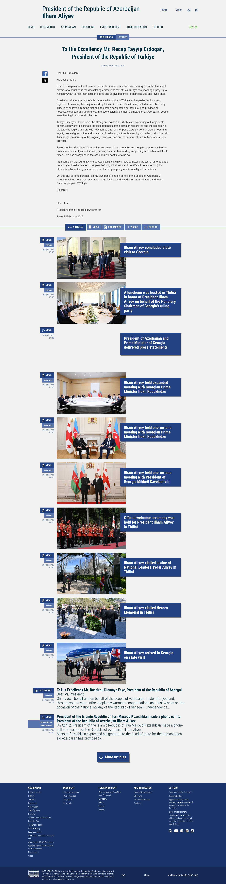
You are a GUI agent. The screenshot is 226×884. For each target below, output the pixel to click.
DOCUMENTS (47, 27)
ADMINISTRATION (136, 27)
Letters (122, 37)
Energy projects (34, 832)
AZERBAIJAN (68, 27)
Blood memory (34, 828)
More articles (115, 757)
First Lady (68, 803)
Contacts (137, 803)
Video (179, 10)
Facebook (185, 15)
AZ (189, 10)
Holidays (31, 814)
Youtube (179, 15)
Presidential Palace (142, 799)
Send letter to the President (180, 792)
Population (32, 803)
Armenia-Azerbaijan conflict (39, 817)
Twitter (191, 15)
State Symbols (34, 810)
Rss (196, 15)
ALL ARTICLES (75, 227)
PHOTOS (153, 227)
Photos (101, 806)
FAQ (123, 875)
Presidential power (71, 792)
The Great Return (35, 825)
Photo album (33, 852)
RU (196, 10)
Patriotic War (33, 821)
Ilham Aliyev (58, 16)
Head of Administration (143, 792)
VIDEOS (134, 227)
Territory (31, 799)
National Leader (34, 792)
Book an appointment (178, 812)
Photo (164, 10)
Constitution (33, 806)
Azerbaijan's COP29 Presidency (41, 842)
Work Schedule (70, 796)
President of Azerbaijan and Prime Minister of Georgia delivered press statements (146, 343)
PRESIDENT (87, 27)
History (31, 796)
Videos (101, 809)
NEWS (31, 27)
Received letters (175, 796)
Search (193, 27)
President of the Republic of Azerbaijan (91, 9)
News (101, 802)
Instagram (173, 15)
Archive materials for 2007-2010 (183, 875)
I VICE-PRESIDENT (110, 27)
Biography (68, 799)
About (146, 875)
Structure (138, 796)
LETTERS (157, 27)
